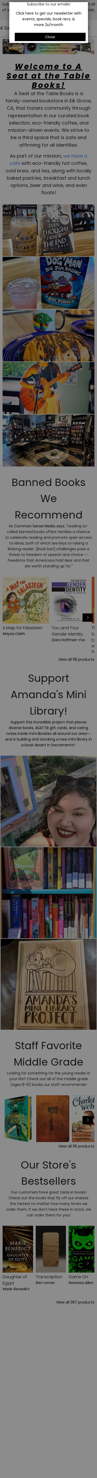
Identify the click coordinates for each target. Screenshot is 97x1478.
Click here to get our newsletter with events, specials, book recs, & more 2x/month (48, 19)
